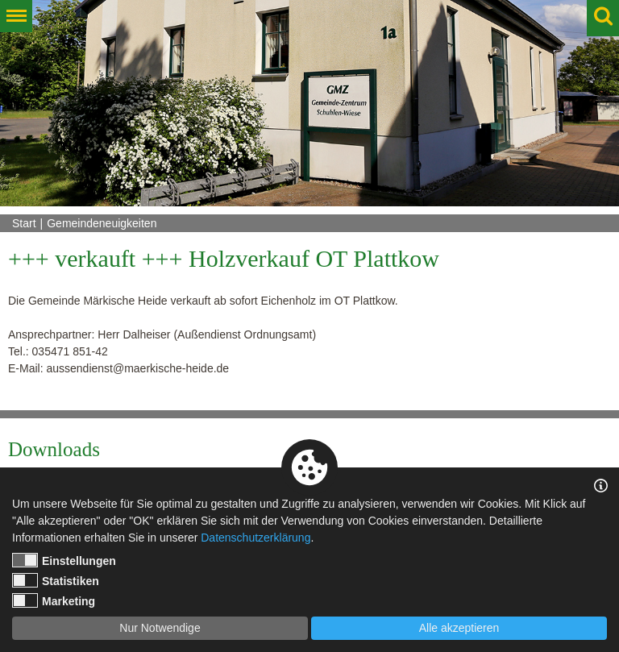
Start (24, 223)
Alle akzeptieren (459, 627)
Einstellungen (64, 560)
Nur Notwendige (159, 627)
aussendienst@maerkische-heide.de (137, 368)
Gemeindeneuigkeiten (101, 223)
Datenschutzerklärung (255, 537)
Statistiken (55, 580)
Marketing (53, 600)
